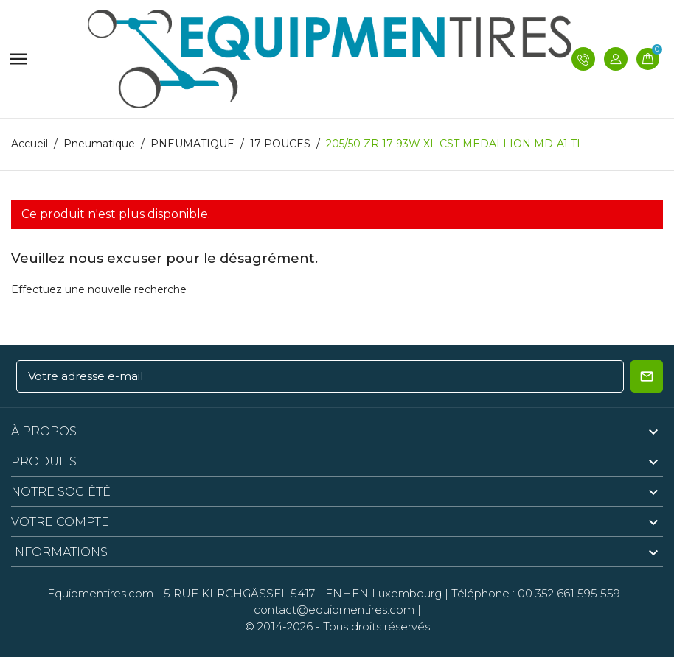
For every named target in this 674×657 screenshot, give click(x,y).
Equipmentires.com (100, 593)
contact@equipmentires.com (334, 609)
